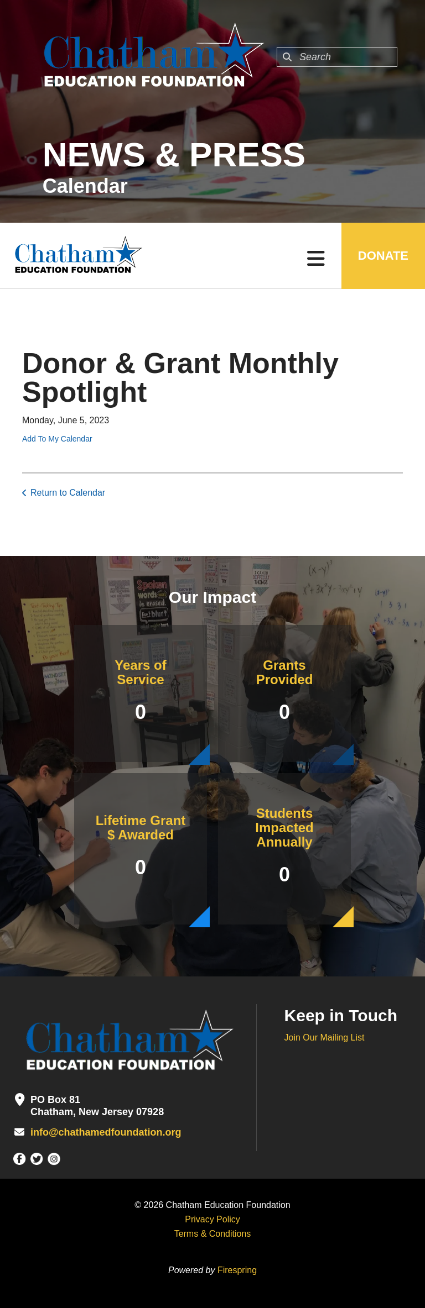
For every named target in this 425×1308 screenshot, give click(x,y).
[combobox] (337, 57)
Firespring (237, 1270)
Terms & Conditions (212, 1233)
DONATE (383, 255)
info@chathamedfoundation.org (106, 1132)
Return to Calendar (67, 492)
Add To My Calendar (57, 438)
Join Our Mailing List (324, 1037)
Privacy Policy (212, 1219)
